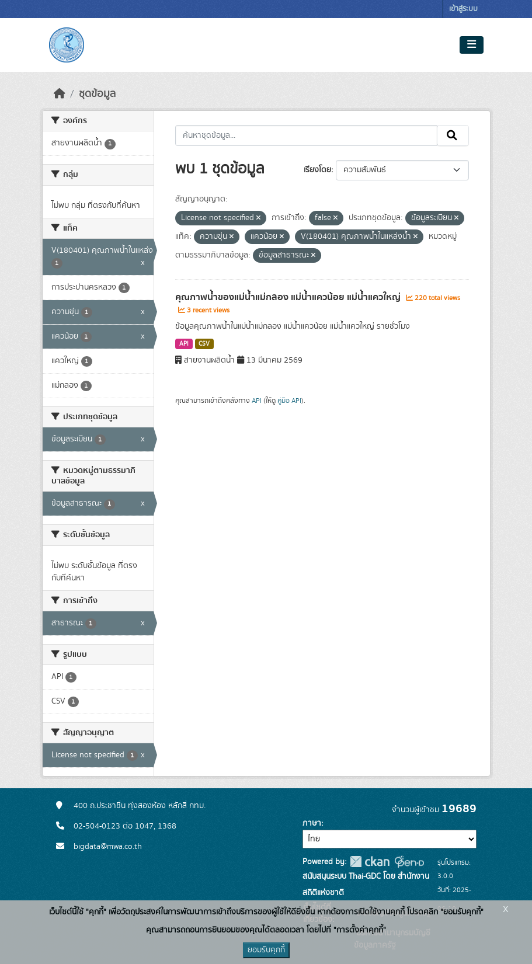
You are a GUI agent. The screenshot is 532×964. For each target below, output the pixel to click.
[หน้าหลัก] (59, 94)
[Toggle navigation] (472, 45)
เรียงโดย (317, 170)
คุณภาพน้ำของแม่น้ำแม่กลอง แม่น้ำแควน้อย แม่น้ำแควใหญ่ (289, 297)
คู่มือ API (289, 400)
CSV (204, 344)
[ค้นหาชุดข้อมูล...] (306, 135)
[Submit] (453, 135)
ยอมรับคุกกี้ (266, 950)
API (184, 344)
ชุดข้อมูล (97, 94)
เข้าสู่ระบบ (463, 9)
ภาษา (311, 823)
